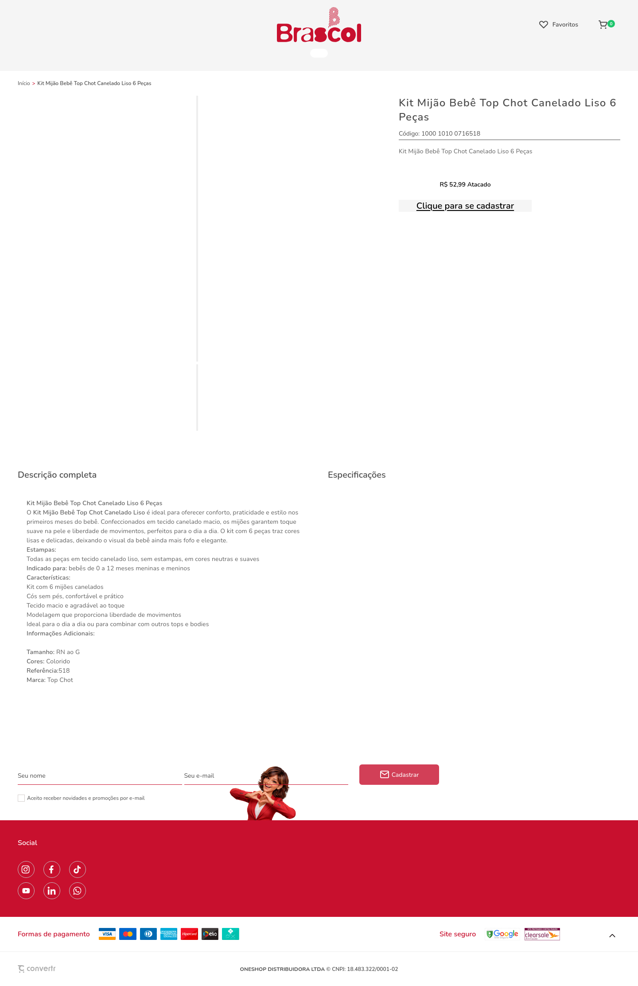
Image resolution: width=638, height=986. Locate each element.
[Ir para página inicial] (24, 83)
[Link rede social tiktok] (77, 869)
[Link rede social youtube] (26, 890)
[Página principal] (319, 24)
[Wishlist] (559, 24)
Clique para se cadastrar (465, 206)
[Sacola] (606, 24)
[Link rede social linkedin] (51, 890)
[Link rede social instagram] (26, 869)
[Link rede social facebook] (51, 869)
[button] (612, 936)
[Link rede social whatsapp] (77, 890)
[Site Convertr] (57, 969)
